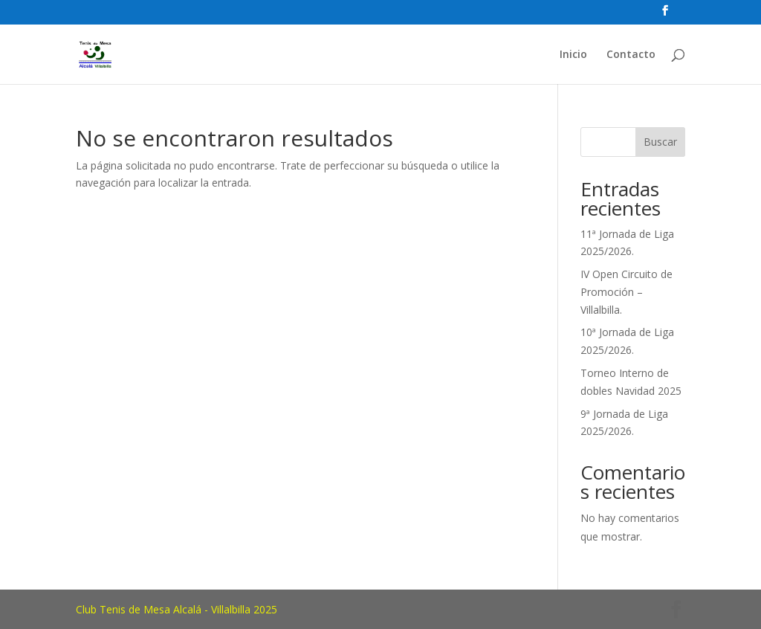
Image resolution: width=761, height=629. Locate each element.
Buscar (660, 142)
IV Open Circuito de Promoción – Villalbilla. (626, 292)
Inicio (573, 55)
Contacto (630, 55)
